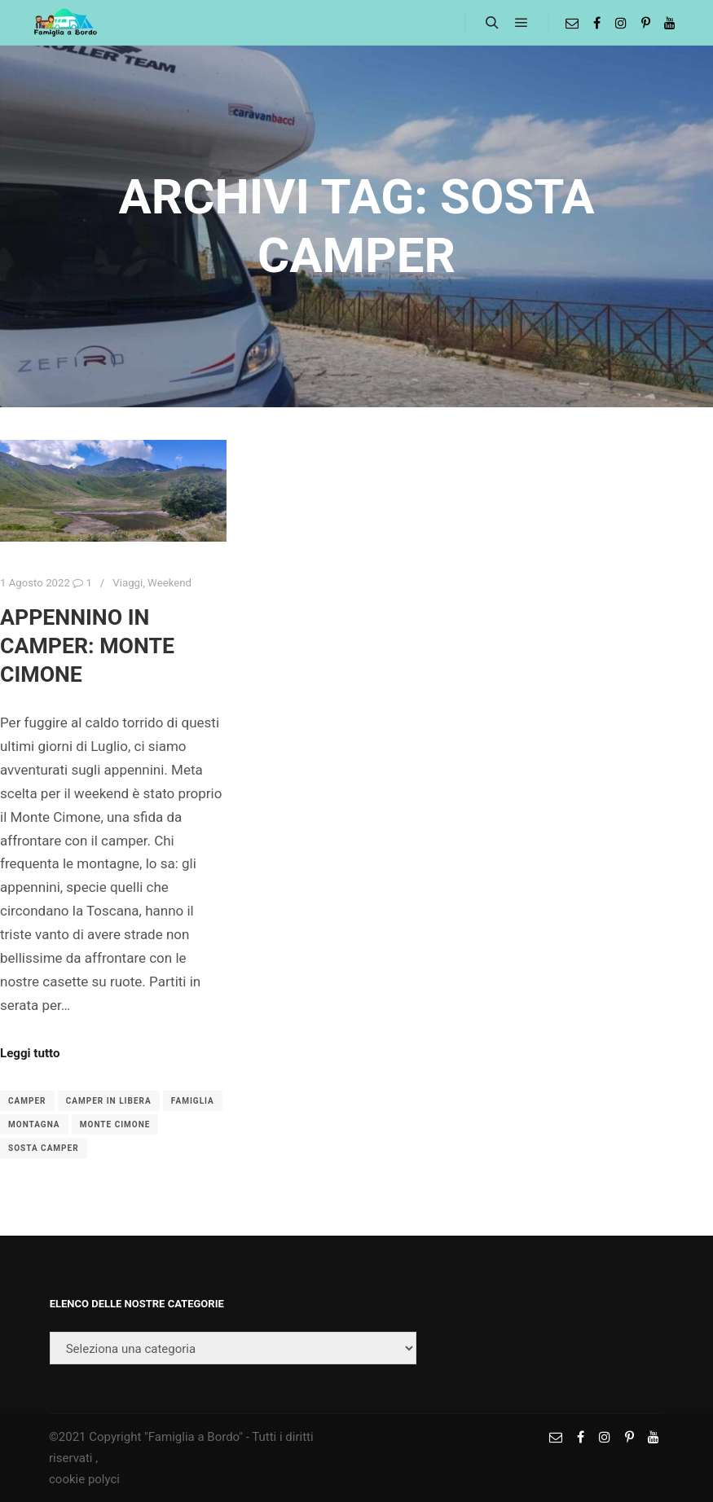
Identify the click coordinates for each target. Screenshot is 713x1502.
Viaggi (127, 583)
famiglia (192, 1100)
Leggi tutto (29, 1053)
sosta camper (43, 1148)
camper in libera (109, 1100)
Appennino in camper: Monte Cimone (87, 645)
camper (27, 1100)
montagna (34, 1124)
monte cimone (115, 1124)
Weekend (169, 583)
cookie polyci (84, 1479)
